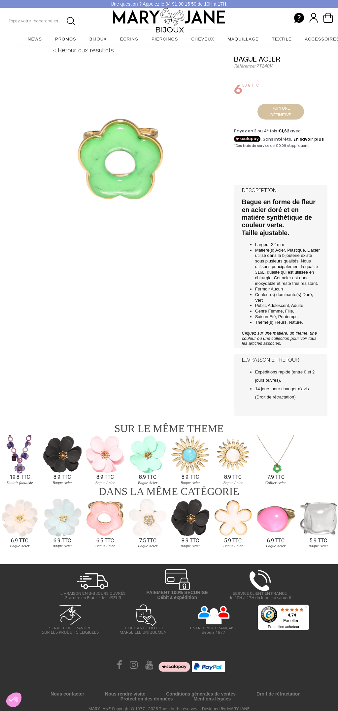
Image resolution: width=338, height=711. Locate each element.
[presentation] (4, 519)
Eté (272, 316)
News (35, 39)
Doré (307, 294)
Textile (282, 39)
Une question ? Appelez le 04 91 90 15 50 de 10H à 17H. (169, 4)
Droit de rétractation (275, 397)
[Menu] (305, 609)
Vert (259, 300)
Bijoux (98, 39)
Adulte (297, 305)
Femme (275, 311)
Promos (65, 39)
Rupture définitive (280, 111)
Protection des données (146, 698)
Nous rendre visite (125, 694)
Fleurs (281, 322)
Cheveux (202, 39)
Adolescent (278, 305)
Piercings (165, 39)
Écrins (129, 39)
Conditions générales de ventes (201, 694)
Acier (280, 250)
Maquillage (243, 39)
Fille (289, 311)
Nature (295, 322)
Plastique (296, 250)
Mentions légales (212, 698)
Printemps (288, 316)
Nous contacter (67, 694)
